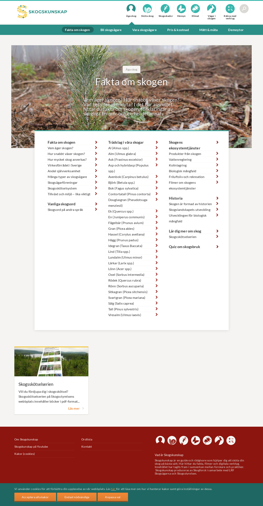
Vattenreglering (180, 159)
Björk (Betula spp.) (121, 182)
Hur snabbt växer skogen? (66, 154)
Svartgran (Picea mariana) (126, 297)
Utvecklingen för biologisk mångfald (188, 218)
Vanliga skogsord (62, 204)
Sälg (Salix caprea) (121, 303)
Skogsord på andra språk (65, 209)
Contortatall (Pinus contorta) (129, 194)
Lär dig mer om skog (185, 231)
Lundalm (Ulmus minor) (125, 257)
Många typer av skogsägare (67, 177)
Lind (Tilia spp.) (119, 251)
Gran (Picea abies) (121, 228)
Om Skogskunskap (26, 439)
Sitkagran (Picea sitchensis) (128, 292)
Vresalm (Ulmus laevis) (124, 315)
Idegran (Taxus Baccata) (125, 246)
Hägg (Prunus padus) (123, 240)
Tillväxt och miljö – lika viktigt (69, 194)
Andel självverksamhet (64, 171)
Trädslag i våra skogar (126, 142)
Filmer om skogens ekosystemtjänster (182, 185)
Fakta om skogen (61, 142)
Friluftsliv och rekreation (187, 177)
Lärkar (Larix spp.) (121, 263)
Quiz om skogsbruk (184, 246)
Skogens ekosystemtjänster (184, 145)
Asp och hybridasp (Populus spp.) (128, 168)
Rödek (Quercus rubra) (124, 280)
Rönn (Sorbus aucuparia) (126, 286)
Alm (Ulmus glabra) (122, 154)
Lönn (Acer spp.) (120, 269)
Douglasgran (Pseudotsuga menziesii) (128, 202)
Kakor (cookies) (24, 453)
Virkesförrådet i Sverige (65, 165)
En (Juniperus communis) (126, 217)
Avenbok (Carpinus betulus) (128, 177)
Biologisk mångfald (182, 171)
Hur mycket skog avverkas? (67, 159)
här (113, 489)
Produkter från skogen (185, 154)
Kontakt (86, 446)
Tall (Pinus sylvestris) (123, 309)
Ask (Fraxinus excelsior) (125, 159)
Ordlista (86, 439)
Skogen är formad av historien (190, 204)
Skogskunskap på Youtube (31, 446)
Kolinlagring (178, 165)
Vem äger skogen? (60, 148)
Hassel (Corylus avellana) (126, 234)
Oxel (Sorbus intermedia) (126, 274)
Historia (176, 198)
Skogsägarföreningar (63, 182)
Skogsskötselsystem (62, 188)
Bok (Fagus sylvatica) (123, 188)
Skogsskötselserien (183, 237)
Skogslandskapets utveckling (189, 209)
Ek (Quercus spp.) (121, 211)
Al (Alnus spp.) (118, 148)
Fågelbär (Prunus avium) (126, 223)
